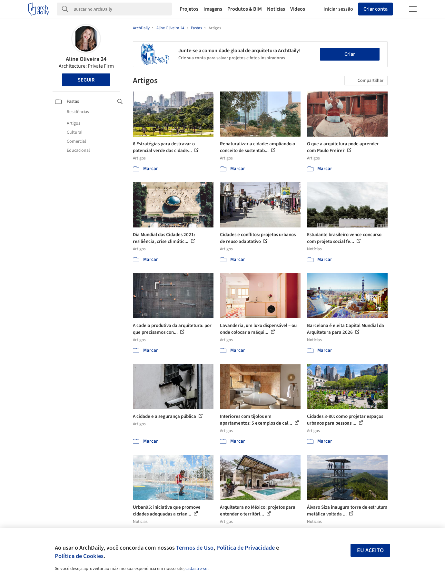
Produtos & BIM (244, 9)
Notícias (276, 9)
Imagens (212, 9)
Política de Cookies (79, 556)
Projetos (189, 9)
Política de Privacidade (245, 548)
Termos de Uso (194, 548)
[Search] (123, 9)
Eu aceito (370, 550)
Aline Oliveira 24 (86, 59)
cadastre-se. (196, 568)
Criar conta (375, 9)
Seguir (86, 79)
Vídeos (297, 9)
